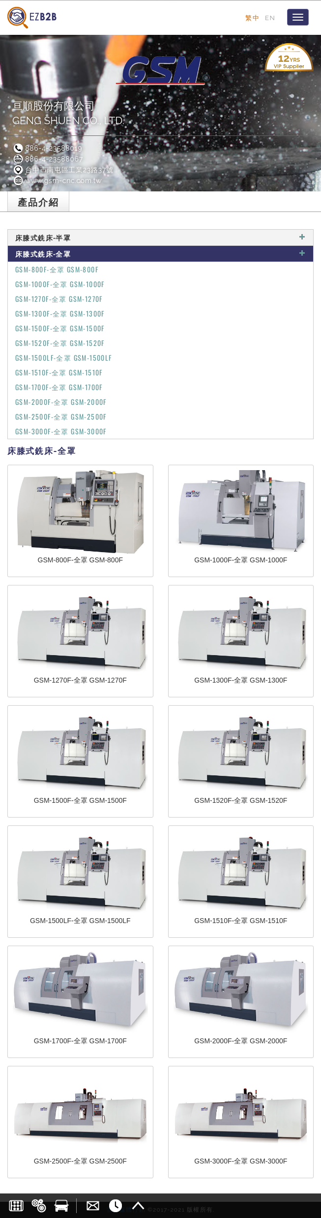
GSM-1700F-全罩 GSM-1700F (59, 387)
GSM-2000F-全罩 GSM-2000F (61, 402)
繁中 (252, 18)
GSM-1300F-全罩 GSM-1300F (60, 313)
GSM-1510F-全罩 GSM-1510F (59, 372)
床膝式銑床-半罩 (160, 237)
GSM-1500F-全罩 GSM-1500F (60, 328)
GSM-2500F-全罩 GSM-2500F (61, 416)
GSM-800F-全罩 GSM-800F (56, 269)
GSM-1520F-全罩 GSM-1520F (60, 343)
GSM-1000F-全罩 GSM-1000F (60, 284)
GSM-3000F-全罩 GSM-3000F (61, 431)
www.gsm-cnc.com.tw (57, 181)
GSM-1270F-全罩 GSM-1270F (59, 298)
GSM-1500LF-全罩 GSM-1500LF (63, 357)
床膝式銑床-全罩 (160, 253)
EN (270, 18)
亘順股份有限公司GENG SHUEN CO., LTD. (68, 113)
